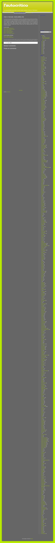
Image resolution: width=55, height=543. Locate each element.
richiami (42, 427)
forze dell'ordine (43, 222)
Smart (42, 462)
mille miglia (43, 332)
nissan (42, 369)
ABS (42, 61)
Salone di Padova (43, 444)
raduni (42, 414)
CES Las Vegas (43, 147)
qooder (42, 409)
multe (42, 361)
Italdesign (42, 275)
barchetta (42, 111)
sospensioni (43, 466)
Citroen (42, 157)
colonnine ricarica (43, 161)
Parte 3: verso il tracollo (7, 30)
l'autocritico (16, 5)
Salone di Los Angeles (44, 441)
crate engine (43, 175)
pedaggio (42, 387)
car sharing (43, 140)
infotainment (43, 271)
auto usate (42, 101)
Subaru (42, 487)
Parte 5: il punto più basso (8, 32)
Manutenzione (43, 311)
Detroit (42, 189)
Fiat (41, 215)
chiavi (42, 149)
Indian (42, 266)
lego (41, 299)
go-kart (42, 234)
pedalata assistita (43, 388)
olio (41, 376)
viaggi (42, 521)
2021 (42, 41)
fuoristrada (42, 226)
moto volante (43, 349)
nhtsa (42, 367)
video (42, 522)
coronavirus (43, 169)
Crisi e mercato (43, 176)
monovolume (43, 339)
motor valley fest (43, 357)
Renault (42, 422)
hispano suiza (43, 252)
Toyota (42, 505)
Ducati (42, 197)
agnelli (42, 64)
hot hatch (42, 254)
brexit (42, 128)
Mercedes (42, 319)
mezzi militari (43, 322)
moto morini (43, 348)
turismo (42, 513)
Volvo (42, 526)
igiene (42, 263)
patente (42, 384)
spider (42, 472)
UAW (42, 516)
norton (42, 371)
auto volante (43, 102)
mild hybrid (42, 330)
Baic (42, 110)
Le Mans (42, 298)
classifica (42, 159)
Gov (41, 237)
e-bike (42, 198)
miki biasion (43, 327)
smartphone (43, 463)
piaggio (42, 390)
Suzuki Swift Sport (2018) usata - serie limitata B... (46, 38)
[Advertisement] (9, 80)
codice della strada (44, 160)
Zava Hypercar (43, 533)
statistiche (42, 483)
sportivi (42, 474)
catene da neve (43, 145)
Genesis (42, 232)
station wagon (43, 482)
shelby (42, 455)
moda (42, 338)
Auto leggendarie (29, 12)
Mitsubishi (42, 336)
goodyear (42, 236)
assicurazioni (43, 81)
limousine (42, 304)
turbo (42, 512)
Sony (42, 465)
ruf (41, 433)
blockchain (42, 120)
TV (41, 515)
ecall (42, 199)
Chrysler (42, 150)
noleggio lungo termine (44, 370)
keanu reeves (43, 285)
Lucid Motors (43, 308)
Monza (42, 340)
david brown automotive (44, 185)
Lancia (42, 292)
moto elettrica (43, 346)
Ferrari (42, 214)
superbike (42, 488)
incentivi (42, 264)
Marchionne (43, 312)
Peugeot (42, 389)
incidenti (42, 265)
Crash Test (42, 174)
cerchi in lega (43, 146)
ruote (42, 435)
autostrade (42, 108)
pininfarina (42, 394)
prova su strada (43, 406)
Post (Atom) (8, 91)
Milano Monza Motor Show (45, 329)
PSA (42, 407)
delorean (42, 187)
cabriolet (42, 131)
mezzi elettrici (43, 321)
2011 (42, 53)
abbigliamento (43, 60)
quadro (42, 413)
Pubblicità (42, 408)
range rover (43, 417)
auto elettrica (43, 94)
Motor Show (43, 356)
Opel (42, 379)
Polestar (42, 398)
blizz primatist (43, 119)
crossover (42, 178)
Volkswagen (43, 525)
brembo (42, 126)
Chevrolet (42, 148)
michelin (42, 323)
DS (41, 195)
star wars (42, 480)
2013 (42, 50)
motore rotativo (43, 359)
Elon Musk (42, 203)
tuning (42, 511)
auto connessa (43, 91)
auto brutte (42, 90)
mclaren (42, 317)
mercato (42, 318)
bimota (42, 117)
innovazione (43, 272)
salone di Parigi (43, 445)
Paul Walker (43, 385)
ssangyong (42, 476)
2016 (42, 46)
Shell (42, 456)
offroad (42, 375)
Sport (42, 473)
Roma (42, 432)
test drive (42, 501)
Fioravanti (42, 217)
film (41, 216)
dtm (41, 196)
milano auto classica (44, 328)
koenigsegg (43, 289)
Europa (42, 208)
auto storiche (43, 100)
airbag (42, 65)
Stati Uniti (42, 481)
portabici (42, 403)
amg (42, 71)
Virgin (42, 524)
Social (12, 12)
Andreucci (42, 73)
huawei (42, 255)
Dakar (42, 184)
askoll (42, 80)
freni (42, 225)
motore (42, 358)
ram (41, 416)
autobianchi (43, 103)
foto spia (42, 223)
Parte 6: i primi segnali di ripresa (9, 33)
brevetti (42, 127)
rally (41, 415)
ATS (41, 84)
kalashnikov (43, 283)
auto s (42, 99)
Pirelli (42, 395)
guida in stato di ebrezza (44, 245)
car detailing (43, 139)
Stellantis (42, 484)
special (42, 470)
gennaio (43, 40)
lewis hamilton (43, 300)
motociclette (43, 351)
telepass (42, 496)
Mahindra (42, 310)
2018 (42, 45)
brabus (42, 123)
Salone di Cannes (43, 437)
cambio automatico (44, 136)
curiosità (42, 180)
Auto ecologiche (43, 93)
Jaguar (42, 279)
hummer (42, 256)
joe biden (42, 282)
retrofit (42, 425)
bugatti (42, 129)
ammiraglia (42, 72)
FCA (42, 213)
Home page (5, 12)
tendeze (42, 497)
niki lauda (42, 368)
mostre (42, 341)
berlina (42, 113)
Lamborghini (43, 291)
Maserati (42, 313)
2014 (42, 49)
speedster (42, 471)
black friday (43, 118)
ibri (41, 260)
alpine (42, 69)
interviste (42, 273)
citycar (42, 158)
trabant (42, 506)
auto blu (42, 89)
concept (42, 165)
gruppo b (42, 241)
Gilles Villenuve (43, 233)
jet (41, 281)
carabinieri (42, 141)
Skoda (42, 461)
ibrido (42, 261)
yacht (42, 530)
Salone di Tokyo (43, 446)
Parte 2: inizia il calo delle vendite (9, 29)
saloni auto (42, 447)
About (9, 12)
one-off (42, 378)
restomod (42, 424)
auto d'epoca (43, 92)
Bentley (42, 112)
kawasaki (42, 284)
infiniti (42, 270)
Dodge (42, 193)
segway (42, 453)
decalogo (42, 186)
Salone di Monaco (44, 443)
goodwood (42, 235)
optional (42, 380)
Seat (42, 451)
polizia (42, 399)
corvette (42, 170)
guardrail (42, 242)
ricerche (42, 426)
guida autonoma (43, 244)
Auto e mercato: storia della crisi (20, 12)
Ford (42, 218)
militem (42, 331)
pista (42, 396)
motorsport (42, 360)
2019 (42, 44)
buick (42, 130)
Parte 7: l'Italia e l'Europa (8, 36)
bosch (42, 122)
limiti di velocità (43, 303)
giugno (43, 36)
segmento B (43, 452)
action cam (42, 63)
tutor (42, 514)
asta (41, 82)
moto (42, 342)
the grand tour (43, 503)
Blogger (32, 538)
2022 (42, 35)
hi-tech (42, 251)
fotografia (42, 224)
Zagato (42, 532)
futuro (42, 227)
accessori (42, 62)
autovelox (42, 109)
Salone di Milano (43, 442)
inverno (42, 274)
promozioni (42, 405)
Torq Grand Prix (43, 504)
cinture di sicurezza (44, 155)
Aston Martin (43, 83)
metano (42, 320)
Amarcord (42, 70)
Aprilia (42, 79)
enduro (42, 206)
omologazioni (43, 377)
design (42, 188)
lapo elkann (43, 294)
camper (42, 137)
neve (42, 366)
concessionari (43, 166)
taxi (41, 494)
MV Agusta (42, 365)
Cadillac (42, 132)
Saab (42, 436)
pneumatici (42, 397)
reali (41, 418)
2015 (42, 48)
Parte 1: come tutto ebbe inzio (8, 28)
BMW (42, 121)
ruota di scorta (43, 434)
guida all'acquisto (43, 243)
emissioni (42, 204)
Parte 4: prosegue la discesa (8, 31)
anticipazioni (43, 74)
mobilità (42, 337)
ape (41, 75)
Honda (42, 253)
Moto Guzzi (43, 347)
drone (42, 194)
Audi (42, 88)
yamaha (42, 531)
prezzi (42, 404)
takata (42, 493)
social (42, 464)
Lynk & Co (42, 309)
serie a (42, 454)
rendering (42, 423)
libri (41, 302)
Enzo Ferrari (43, 207)
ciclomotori (42, 151)
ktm (41, 290)
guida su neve (43, 246)
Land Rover (43, 293)
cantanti (42, 138)
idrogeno (42, 262)
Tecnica (42, 495)
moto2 (42, 350)
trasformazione (43, 507)
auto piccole (43, 98)
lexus (42, 301)
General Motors (43, 231)
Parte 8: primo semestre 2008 (8, 37)
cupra (42, 179)
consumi (42, 168)
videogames (43, 523)
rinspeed (42, 428)
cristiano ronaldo (43, 177)
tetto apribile (43, 502)
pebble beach (43, 386)
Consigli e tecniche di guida (45, 167)
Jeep (42, 280)
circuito (42, 156)
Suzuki (42, 492)
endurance (42, 205)
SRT (42, 475)
